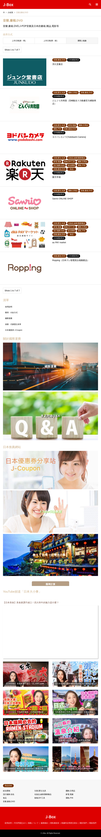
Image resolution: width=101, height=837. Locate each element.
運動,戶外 (69, 798)
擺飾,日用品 (70, 791)
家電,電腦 (69, 794)
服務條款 (44, 823)
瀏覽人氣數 (82, 41)
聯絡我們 (92, 823)
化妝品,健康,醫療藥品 (43, 794)
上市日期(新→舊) (19, 41)
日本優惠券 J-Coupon (13, 330)
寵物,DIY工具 (39, 798)
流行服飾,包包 (8, 794)
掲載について (33, 823)
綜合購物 (6, 791)
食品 (5, 798)
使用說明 (8, 307)
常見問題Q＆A (20, 823)
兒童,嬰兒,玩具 (40, 791)
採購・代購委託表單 (13, 324)
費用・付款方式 (11, 313)
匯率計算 (50, 584)
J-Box (50, 816)
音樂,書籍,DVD (9, 801)
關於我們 (83, 823)
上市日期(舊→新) (50, 41)
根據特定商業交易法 (69, 823)
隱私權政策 (54, 823)
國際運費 (8, 318)
